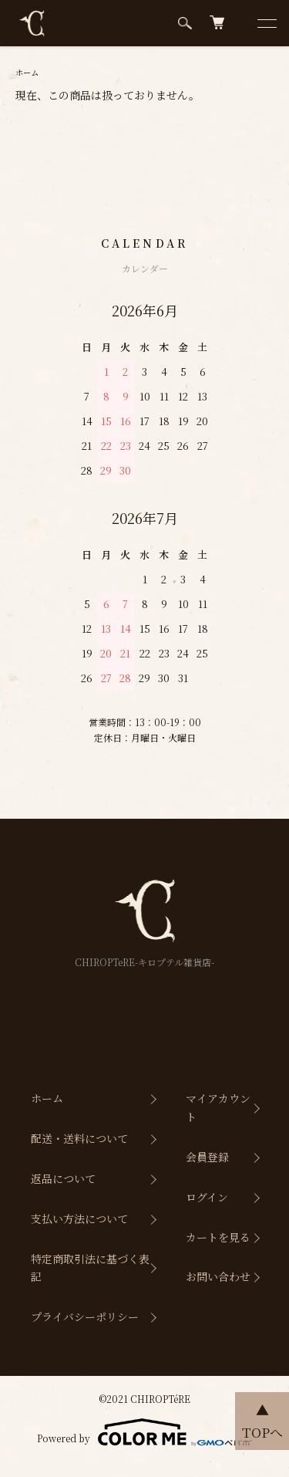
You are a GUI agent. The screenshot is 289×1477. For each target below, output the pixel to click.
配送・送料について (79, 1138)
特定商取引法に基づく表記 (90, 1268)
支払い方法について (79, 1218)
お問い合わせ (218, 1276)
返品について (63, 1178)
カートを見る (218, 1237)
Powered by (144, 1432)
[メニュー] (266, 23)
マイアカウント (218, 1107)
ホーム (27, 72)
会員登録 (207, 1156)
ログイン (207, 1197)
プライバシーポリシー (85, 1316)
